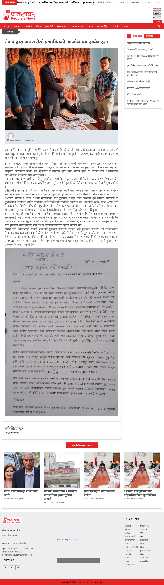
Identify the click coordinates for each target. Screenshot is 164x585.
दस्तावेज (116, 26)
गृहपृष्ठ (6, 26)
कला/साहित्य (102, 26)
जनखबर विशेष (130, 540)
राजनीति (28, 26)
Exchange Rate (134, 2)
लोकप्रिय (149, 36)
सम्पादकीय (144, 561)
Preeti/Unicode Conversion (151, 2)
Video (127, 533)
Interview (144, 525)
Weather (123, 2)
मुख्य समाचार (145, 550)
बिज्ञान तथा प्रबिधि (131, 547)
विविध (127, 557)
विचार (38, 26)
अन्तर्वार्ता (49, 26)
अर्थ (141, 533)
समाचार (17, 26)
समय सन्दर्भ (62, 26)
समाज (127, 561)
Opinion (143, 529)
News (127, 529)
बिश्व (91, 26)
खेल (141, 536)
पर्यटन (127, 543)
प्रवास (142, 543)
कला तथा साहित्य (131, 536)
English (128, 525)
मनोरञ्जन (128, 550)
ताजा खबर (137, 36)
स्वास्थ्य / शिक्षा (78, 26)
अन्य (127, 26)
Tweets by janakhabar (67, 539)
